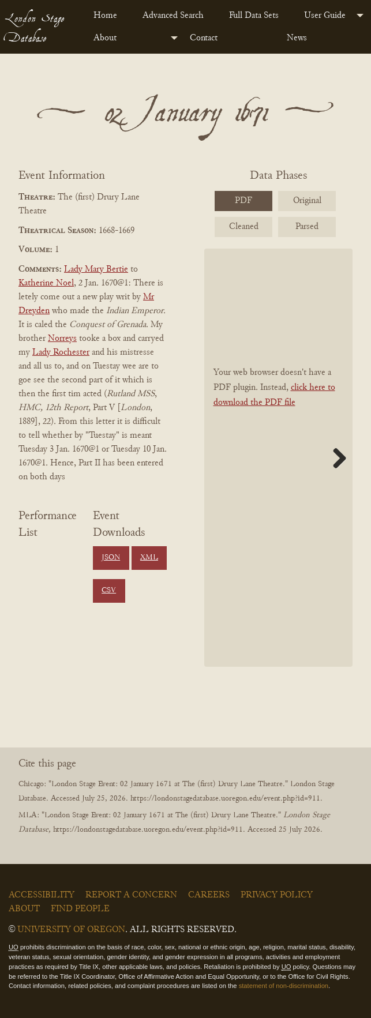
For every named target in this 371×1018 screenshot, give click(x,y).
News (297, 38)
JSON (111, 558)
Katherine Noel (46, 283)
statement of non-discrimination (283, 985)
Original (307, 200)
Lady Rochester (60, 352)
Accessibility (41, 895)
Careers (209, 895)
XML (149, 558)
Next (335, 457)
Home (105, 15)
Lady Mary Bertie (96, 269)
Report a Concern (131, 895)
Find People (80, 909)
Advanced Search (173, 15)
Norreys (62, 338)
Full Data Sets (254, 15)
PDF (243, 200)
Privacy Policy (277, 895)
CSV (109, 591)
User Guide (325, 15)
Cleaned (243, 226)
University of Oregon (71, 929)
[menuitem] (108, 16)
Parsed (306, 226)
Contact (204, 38)
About (105, 38)
